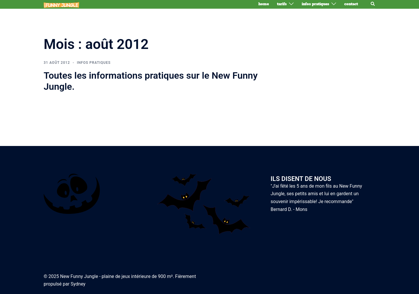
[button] (373, 4)
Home (263, 4)
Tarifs (282, 4)
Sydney (78, 284)
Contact (351, 4)
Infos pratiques (315, 4)
